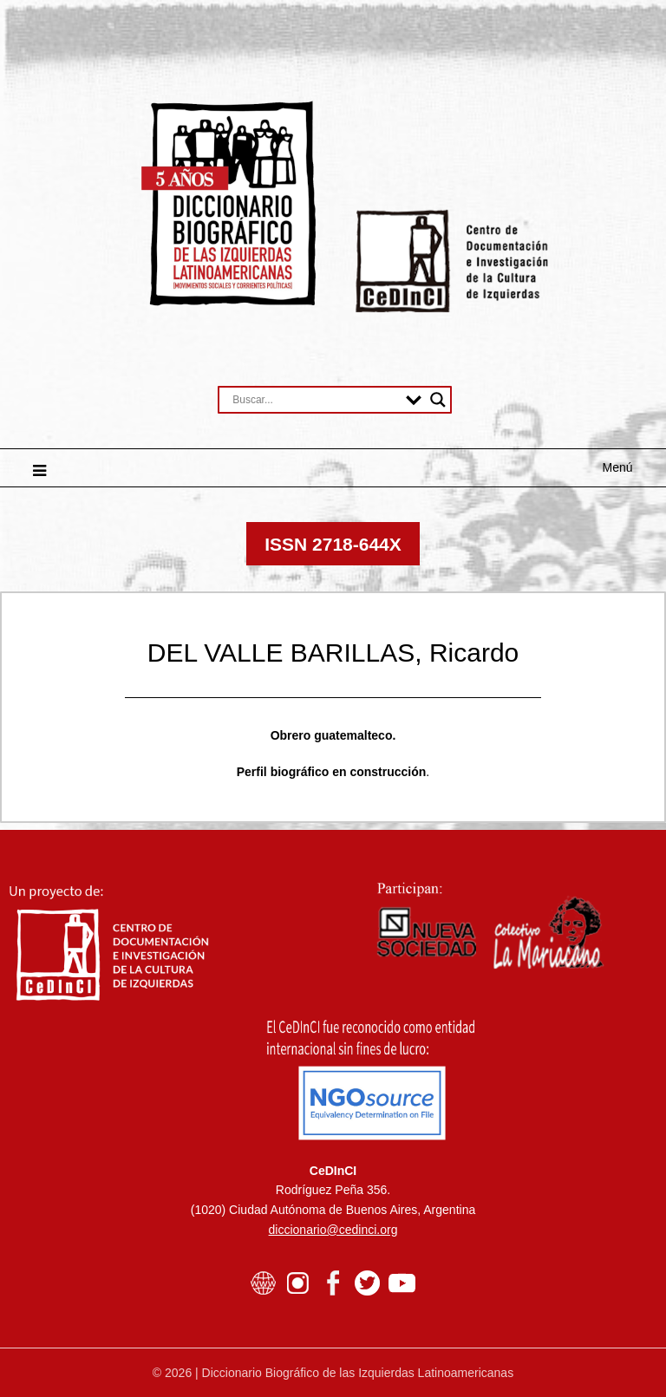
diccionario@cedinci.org (333, 1230)
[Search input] (314, 400)
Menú (618, 467)
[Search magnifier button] (438, 400)
